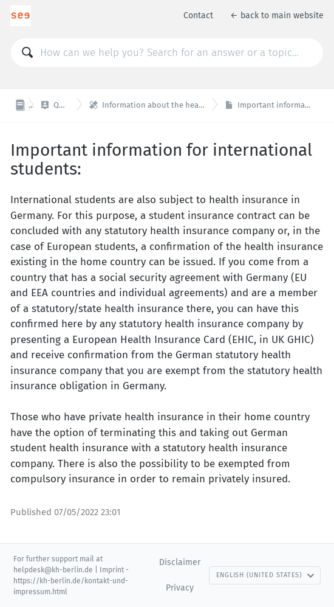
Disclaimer (179, 562)
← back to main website (277, 15)
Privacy (180, 588)
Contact (198, 15)
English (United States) (265, 575)
